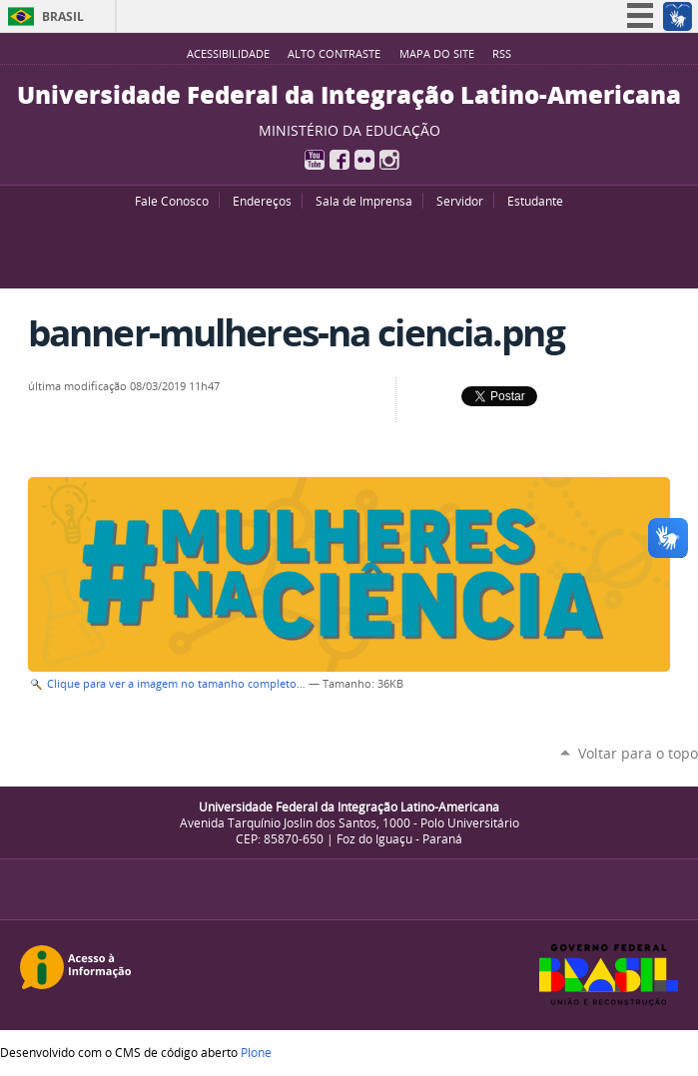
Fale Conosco (172, 201)
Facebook (339, 160)
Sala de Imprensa (364, 201)
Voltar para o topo (638, 753)
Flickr (364, 160)
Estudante (535, 201)
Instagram (389, 160)
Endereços (262, 201)
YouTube (315, 160)
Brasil (63, 16)
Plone (256, 1052)
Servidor (459, 201)
